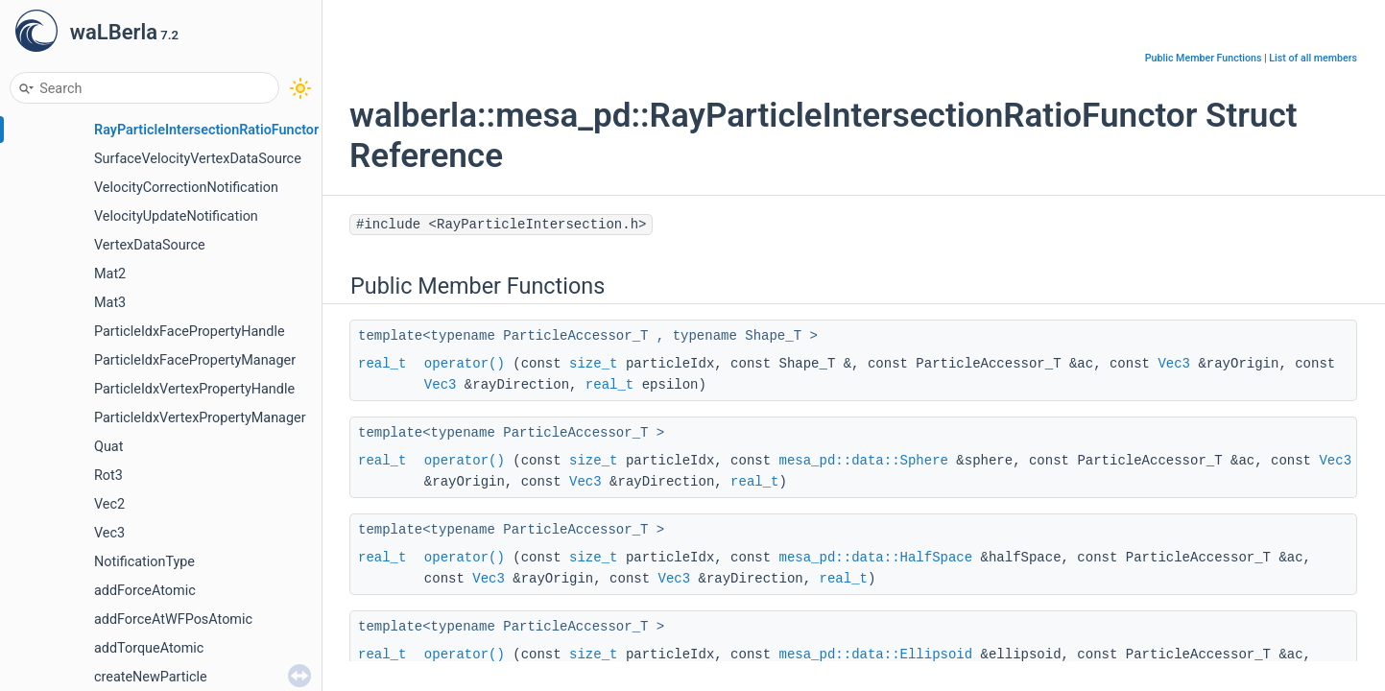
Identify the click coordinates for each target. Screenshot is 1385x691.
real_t (382, 363)
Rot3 (108, 475)
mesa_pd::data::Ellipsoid (876, 654)
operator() (464, 363)
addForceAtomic (145, 591)
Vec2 (109, 504)
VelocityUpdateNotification (176, 216)
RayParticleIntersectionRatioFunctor (206, 130)
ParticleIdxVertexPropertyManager (200, 418)
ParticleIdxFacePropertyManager (195, 360)
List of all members (1313, 58)
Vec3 (109, 533)
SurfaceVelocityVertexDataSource (197, 159)
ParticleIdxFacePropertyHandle (189, 331)
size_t (593, 363)
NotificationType (144, 562)
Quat (108, 447)
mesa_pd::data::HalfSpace (876, 557)
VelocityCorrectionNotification (186, 187)
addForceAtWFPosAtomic (173, 619)
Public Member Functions (1203, 58)
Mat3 (110, 303)
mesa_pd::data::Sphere (863, 460)
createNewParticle (150, 677)
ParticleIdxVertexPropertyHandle (194, 389)
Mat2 (110, 274)
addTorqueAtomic (148, 648)
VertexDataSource (149, 245)
